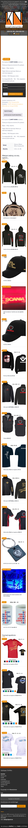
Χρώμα (5, 75)
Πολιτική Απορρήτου (5, 773)
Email (2, 783)
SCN (10, 93)
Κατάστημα (3, 770)
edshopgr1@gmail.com (8, 810)
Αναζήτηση (21, 797)
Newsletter (3, 764)
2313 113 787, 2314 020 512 (14, 31)
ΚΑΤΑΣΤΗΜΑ (5, 820)
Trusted (18, 817)
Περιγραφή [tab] (8, 102)
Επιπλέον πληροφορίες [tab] (12, 106)
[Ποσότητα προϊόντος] (5, 84)
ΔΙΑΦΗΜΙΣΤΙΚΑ (13, 820)
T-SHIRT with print (11, 95)
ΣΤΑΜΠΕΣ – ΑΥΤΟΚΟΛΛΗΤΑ (19, 822)
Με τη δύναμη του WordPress (7, 817)
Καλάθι (2, 768)
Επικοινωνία (3, 766)
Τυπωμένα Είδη (15, 93)
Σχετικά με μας (4, 775)
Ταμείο (2, 777)
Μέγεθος (5, 78)
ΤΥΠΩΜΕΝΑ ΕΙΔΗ (6, 822)
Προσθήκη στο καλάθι (15, 84)
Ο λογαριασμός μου (5, 772)
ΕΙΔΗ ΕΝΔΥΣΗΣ (22, 820)
